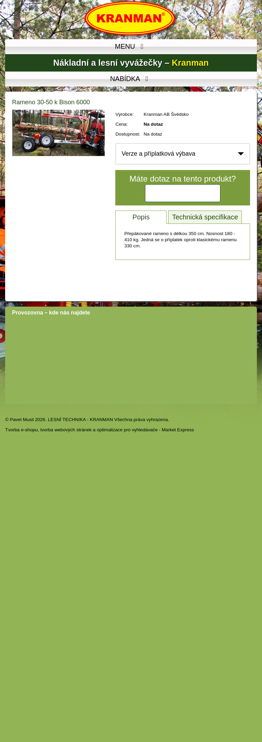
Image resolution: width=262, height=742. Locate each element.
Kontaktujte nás (182, 193)
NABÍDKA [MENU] (131, 79)
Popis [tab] (140, 217)
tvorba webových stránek (65, 429)
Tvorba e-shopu (21, 429)
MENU (131, 47)
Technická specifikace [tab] (205, 217)
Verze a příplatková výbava (158, 153)
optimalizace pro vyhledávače (127, 429)
